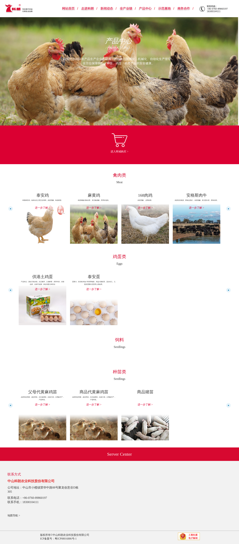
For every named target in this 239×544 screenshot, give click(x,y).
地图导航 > (13, 515)
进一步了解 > (42, 207)
